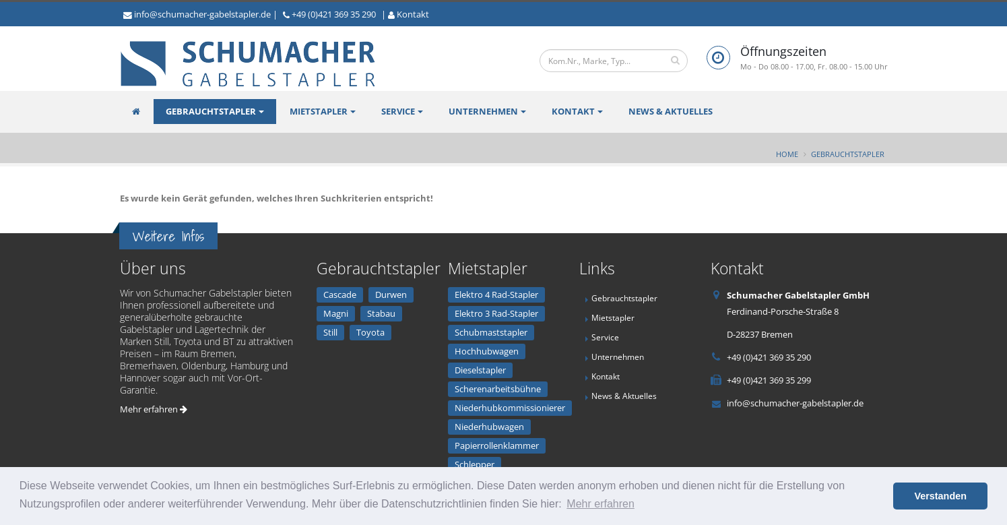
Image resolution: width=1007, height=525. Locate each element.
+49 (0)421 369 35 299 (769, 380)
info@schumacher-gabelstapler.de (202, 14)
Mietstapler (319, 111)
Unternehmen (483, 111)
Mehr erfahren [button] (600, 503)
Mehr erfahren (153, 409)
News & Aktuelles (670, 111)
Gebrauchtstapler (211, 111)
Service (398, 111)
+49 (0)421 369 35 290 (334, 14)
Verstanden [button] (940, 496)
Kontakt (413, 14)
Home (787, 154)
